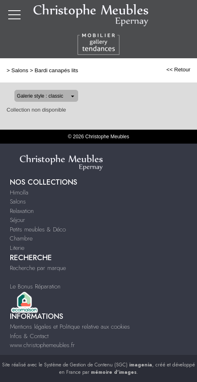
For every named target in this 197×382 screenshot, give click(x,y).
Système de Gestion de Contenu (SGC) (98, 364)
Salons (20, 70)
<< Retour (178, 69)
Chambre (21, 238)
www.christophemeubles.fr (42, 345)
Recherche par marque (38, 267)
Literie (17, 247)
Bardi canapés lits (56, 70)
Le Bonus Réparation (35, 286)
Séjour (17, 219)
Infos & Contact (29, 336)
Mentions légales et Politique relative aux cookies (70, 326)
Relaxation (22, 210)
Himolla (19, 192)
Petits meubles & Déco (38, 229)
